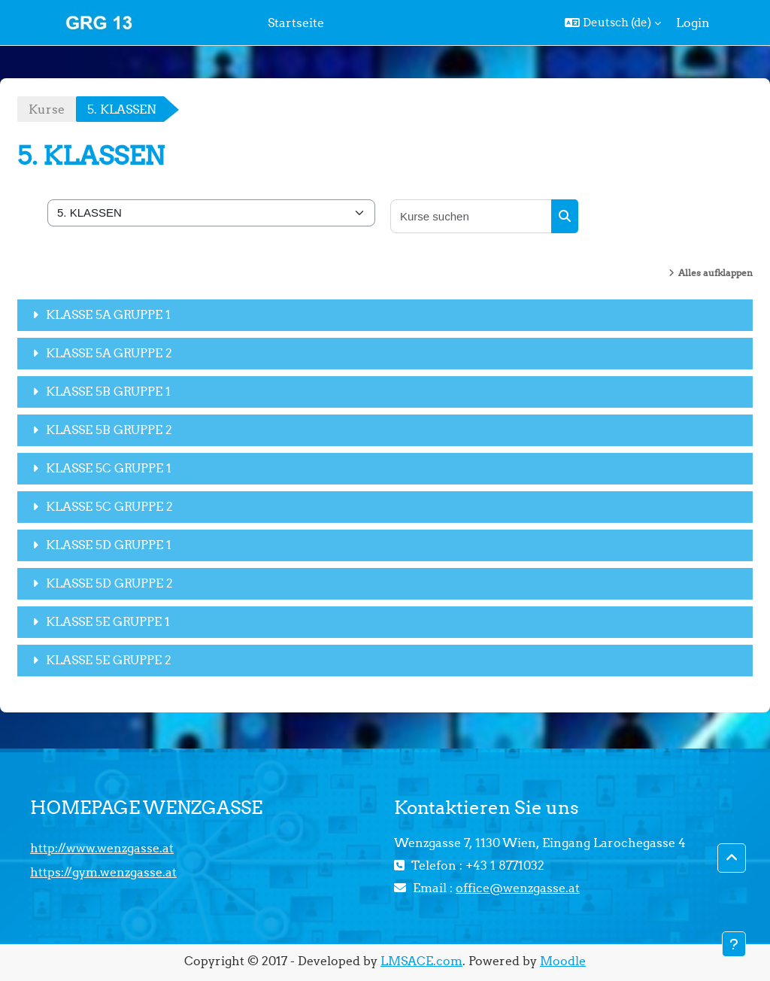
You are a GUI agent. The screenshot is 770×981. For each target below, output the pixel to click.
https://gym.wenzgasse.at (103, 871)
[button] (613, 22)
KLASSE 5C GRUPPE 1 (108, 467)
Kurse (47, 109)
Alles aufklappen (715, 272)
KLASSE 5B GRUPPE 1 (108, 391)
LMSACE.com (421, 960)
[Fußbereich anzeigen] (734, 944)
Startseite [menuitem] (296, 22)
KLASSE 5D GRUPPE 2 (109, 583)
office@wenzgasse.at (518, 887)
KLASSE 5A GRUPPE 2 (109, 352)
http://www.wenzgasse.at (102, 847)
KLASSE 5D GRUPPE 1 (108, 544)
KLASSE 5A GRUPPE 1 (108, 314)
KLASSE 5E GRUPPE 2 (108, 659)
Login (693, 22)
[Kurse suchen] (471, 216)
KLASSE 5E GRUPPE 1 (108, 621)
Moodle (563, 960)
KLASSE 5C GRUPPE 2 (109, 506)
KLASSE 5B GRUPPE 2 (109, 429)
